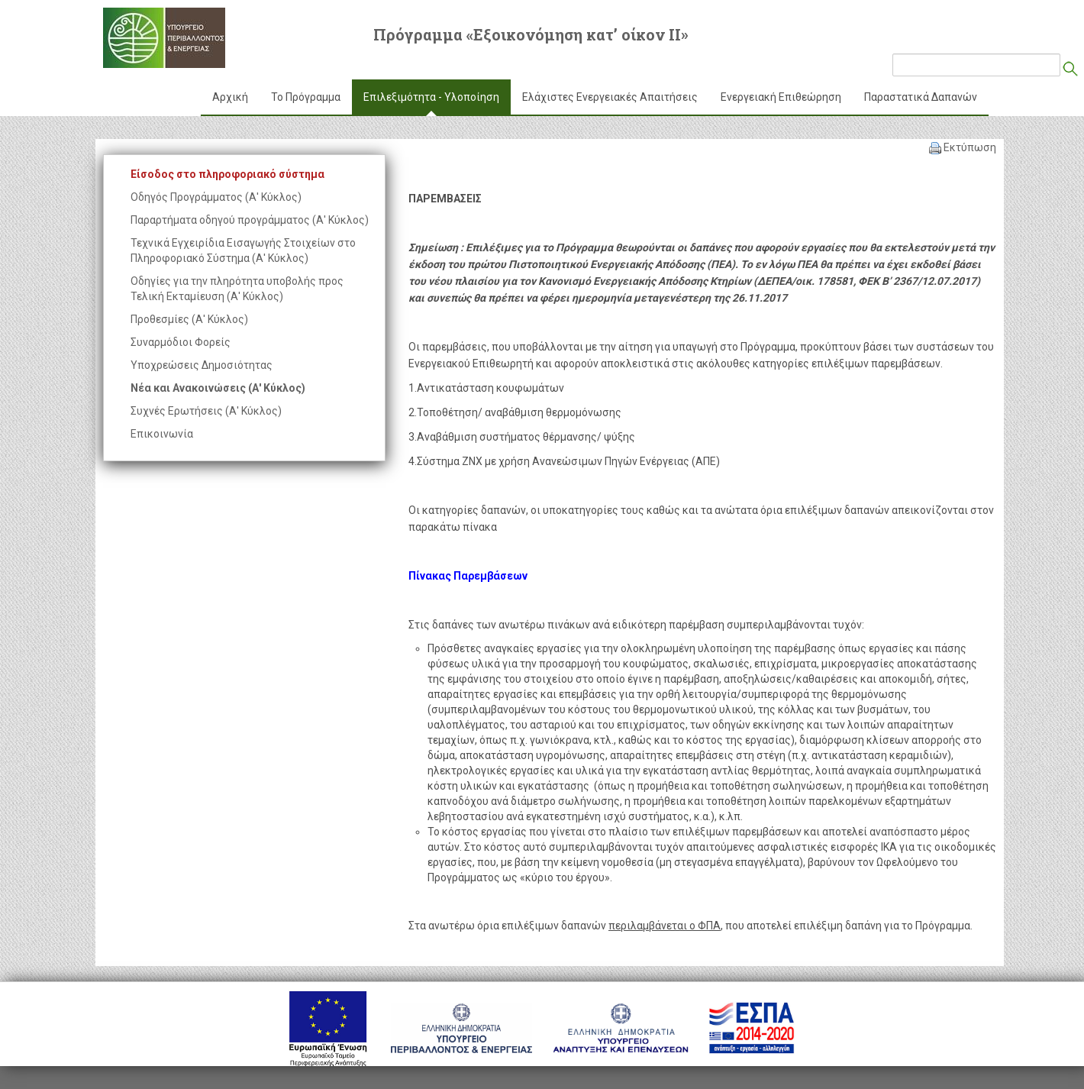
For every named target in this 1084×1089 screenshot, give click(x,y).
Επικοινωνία (162, 434)
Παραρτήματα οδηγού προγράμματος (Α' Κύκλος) (250, 220)
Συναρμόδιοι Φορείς (181, 342)
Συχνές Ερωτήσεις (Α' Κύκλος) (206, 411)
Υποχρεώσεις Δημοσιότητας (202, 365)
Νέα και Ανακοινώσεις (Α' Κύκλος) (218, 388)
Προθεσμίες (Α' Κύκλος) (189, 319)
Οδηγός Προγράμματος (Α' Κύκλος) (216, 197)
